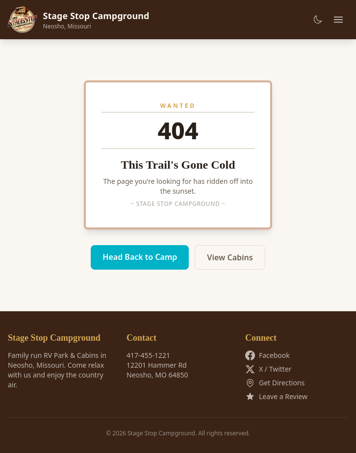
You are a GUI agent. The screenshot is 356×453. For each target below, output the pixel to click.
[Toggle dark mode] (318, 19)
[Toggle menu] (338, 19)
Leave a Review (276, 397)
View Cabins (230, 257)
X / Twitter (268, 369)
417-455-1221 (148, 355)
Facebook (267, 355)
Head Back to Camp (139, 257)
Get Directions (275, 383)
